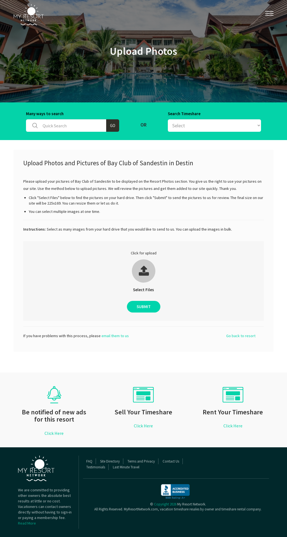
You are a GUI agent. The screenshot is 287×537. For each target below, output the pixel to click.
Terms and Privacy (141, 461)
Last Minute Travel (126, 467)
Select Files (143, 289)
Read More (27, 523)
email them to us (115, 335)
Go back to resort (240, 335)
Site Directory (110, 461)
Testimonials (95, 467)
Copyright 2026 (165, 504)
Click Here (54, 433)
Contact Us (171, 461)
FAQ (89, 461)
